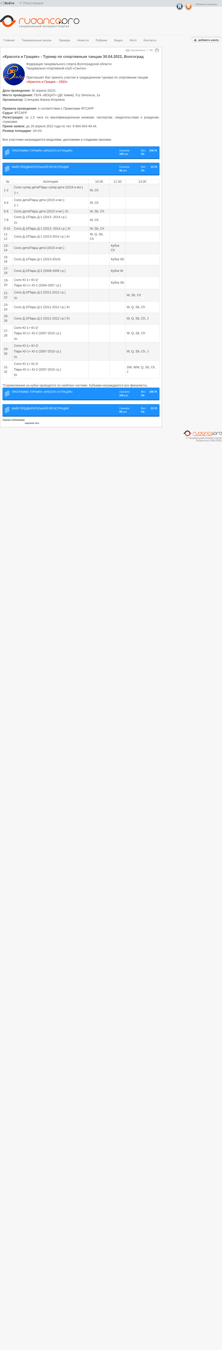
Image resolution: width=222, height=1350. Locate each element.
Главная (8, 40)
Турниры (64, 40)
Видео (118, 40)
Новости (83, 40)
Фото (133, 40)
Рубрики (101, 40)
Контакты (150, 40)
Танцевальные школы (36, 40)
